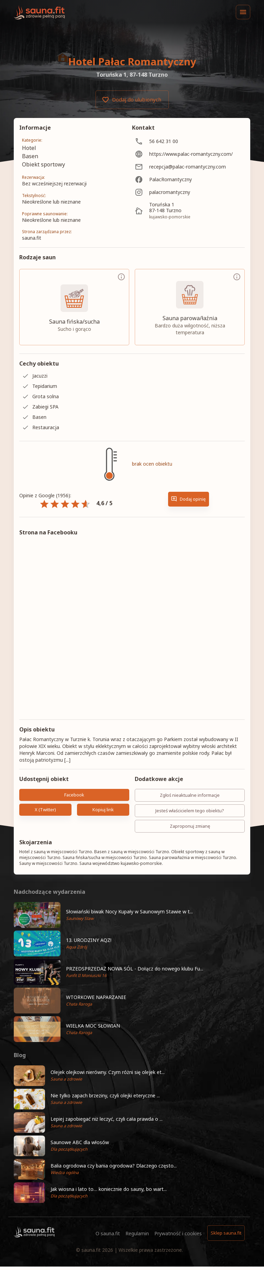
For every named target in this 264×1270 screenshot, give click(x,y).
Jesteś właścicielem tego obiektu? (189, 811)
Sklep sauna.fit (226, 1233)
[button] (132, 915)
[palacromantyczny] (188, 192)
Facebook (74, 795)
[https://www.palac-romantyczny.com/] (188, 154)
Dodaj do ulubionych (132, 100)
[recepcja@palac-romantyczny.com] (188, 166)
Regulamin (137, 1233)
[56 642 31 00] (188, 141)
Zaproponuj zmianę (189, 826)
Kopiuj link (103, 810)
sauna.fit (91, 1250)
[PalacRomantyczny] (188, 179)
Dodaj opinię (188, 499)
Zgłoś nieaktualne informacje (189, 795)
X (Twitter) (45, 810)
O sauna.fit (108, 1233)
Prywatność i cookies (178, 1233)
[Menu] (243, 12)
